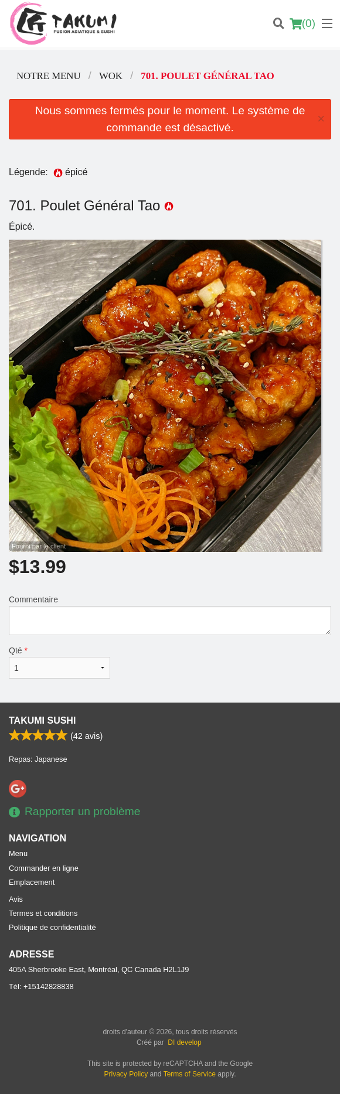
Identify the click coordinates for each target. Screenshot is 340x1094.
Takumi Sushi (42, 720)
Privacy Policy (126, 1074)
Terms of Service (190, 1074)
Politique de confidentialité (52, 927)
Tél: (41, 986)
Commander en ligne (44, 868)
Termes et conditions (43, 913)
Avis (16, 899)
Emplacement (32, 882)
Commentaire (170, 615)
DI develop (184, 1042)
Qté (59, 662)
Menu (18, 853)
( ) (302, 23)
